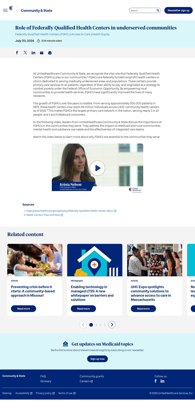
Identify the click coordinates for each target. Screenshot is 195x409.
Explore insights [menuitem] (12, 24)
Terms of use (65, 402)
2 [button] (47, 119)
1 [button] (87, 86)
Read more (23, 318)
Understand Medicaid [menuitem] (79, 24)
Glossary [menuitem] (45, 390)
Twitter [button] (25, 64)
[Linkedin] (162, 391)
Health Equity (101, 43)
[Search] (158, 10)
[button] (91, 334)
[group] (34, 289)
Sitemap (7, 402)
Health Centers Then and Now (43, 224)
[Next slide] (111, 334)
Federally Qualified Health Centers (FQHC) (42, 43)
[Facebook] (155, 391)
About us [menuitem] (110, 24)
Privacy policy (43, 402)
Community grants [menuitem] (92, 385)
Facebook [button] (17, 64)
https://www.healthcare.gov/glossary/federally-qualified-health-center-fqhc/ (69, 220)
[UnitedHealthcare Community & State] (17, 10)
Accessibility (22, 402)
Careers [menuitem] (85, 390)
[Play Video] (97, 177)
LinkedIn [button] (34, 64)
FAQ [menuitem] (43, 385)
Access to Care (80, 43)
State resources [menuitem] (44, 24)
